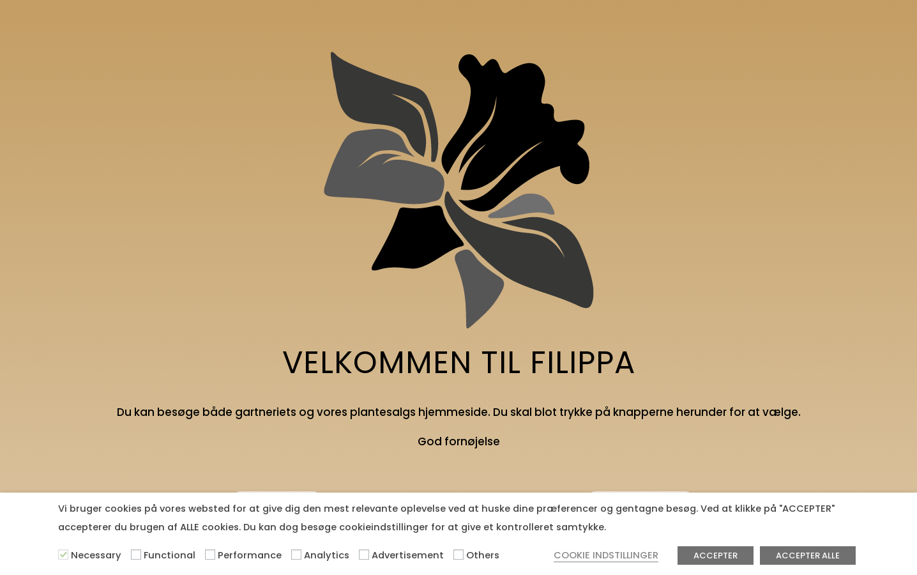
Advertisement (408, 555)
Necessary (96, 555)
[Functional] (136, 554)
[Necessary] (63, 554)
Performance (250, 555)
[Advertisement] (364, 554)
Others (482, 555)
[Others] (458, 554)
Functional (169, 555)
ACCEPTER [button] (715, 555)
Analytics (326, 555)
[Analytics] (296, 554)
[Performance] (210, 554)
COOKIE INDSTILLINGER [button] (606, 555)
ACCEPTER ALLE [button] (808, 555)
